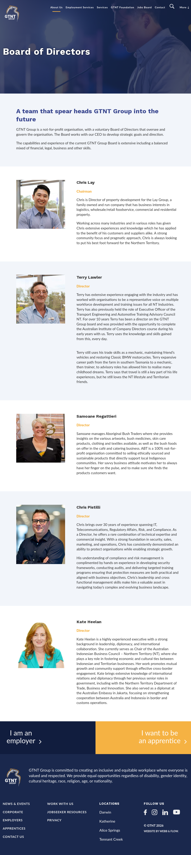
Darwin (105, 812)
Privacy (54, 820)
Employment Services (80, 7)
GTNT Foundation (122, 7)
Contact (160, 7)
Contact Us (13, 837)
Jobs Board (144, 7)
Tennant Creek (111, 839)
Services (102, 7)
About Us (56, 7)
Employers (13, 820)
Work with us (60, 804)
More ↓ (184, 7)
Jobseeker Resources (67, 812)
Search (172, 6)
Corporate (13, 812)
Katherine (107, 821)
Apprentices (14, 828)
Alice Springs (109, 830)
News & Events (16, 804)
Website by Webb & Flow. (164, 831)
